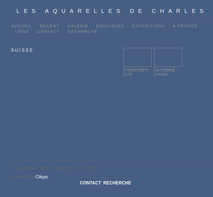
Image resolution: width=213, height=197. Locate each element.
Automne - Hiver (167, 72)
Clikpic (41, 177)
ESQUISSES (110, 26)
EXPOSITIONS (148, 26)
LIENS (22, 31)
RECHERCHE (83, 31)
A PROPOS (185, 26)
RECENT (49, 26)
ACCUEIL (21, 26)
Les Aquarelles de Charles (112, 11)
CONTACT (48, 31)
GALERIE (78, 26)
